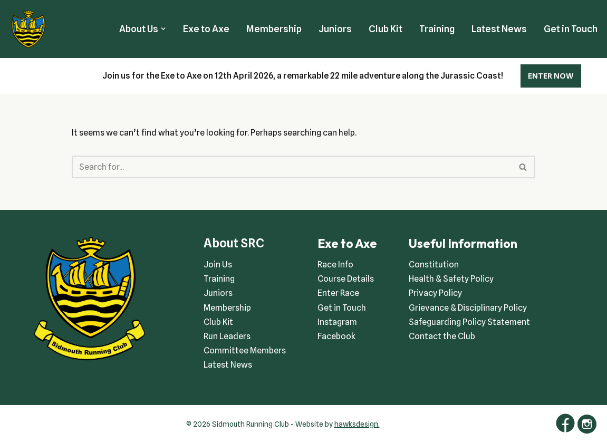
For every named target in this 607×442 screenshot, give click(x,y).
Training (437, 29)
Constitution (434, 265)
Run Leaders (227, 336)
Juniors (335, 29)
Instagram (337, 322)
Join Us (218, 265)
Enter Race (338, 293)
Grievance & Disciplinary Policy (468, 308)
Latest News (499, 29)
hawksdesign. (357, 424)
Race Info (335, 265)
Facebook (336, 336)
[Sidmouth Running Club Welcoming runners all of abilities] (28, 29)
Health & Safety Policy (451, 279)
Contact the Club (442, 336)
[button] (163, 28)
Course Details (345, 279)
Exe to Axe (206, 29)
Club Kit (385, 29)
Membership (274, 29)
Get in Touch (571, 29)
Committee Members (245, 350)
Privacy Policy (435, 293)
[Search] (292, 167)
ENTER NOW (551, 76)
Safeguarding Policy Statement (469, 322)
